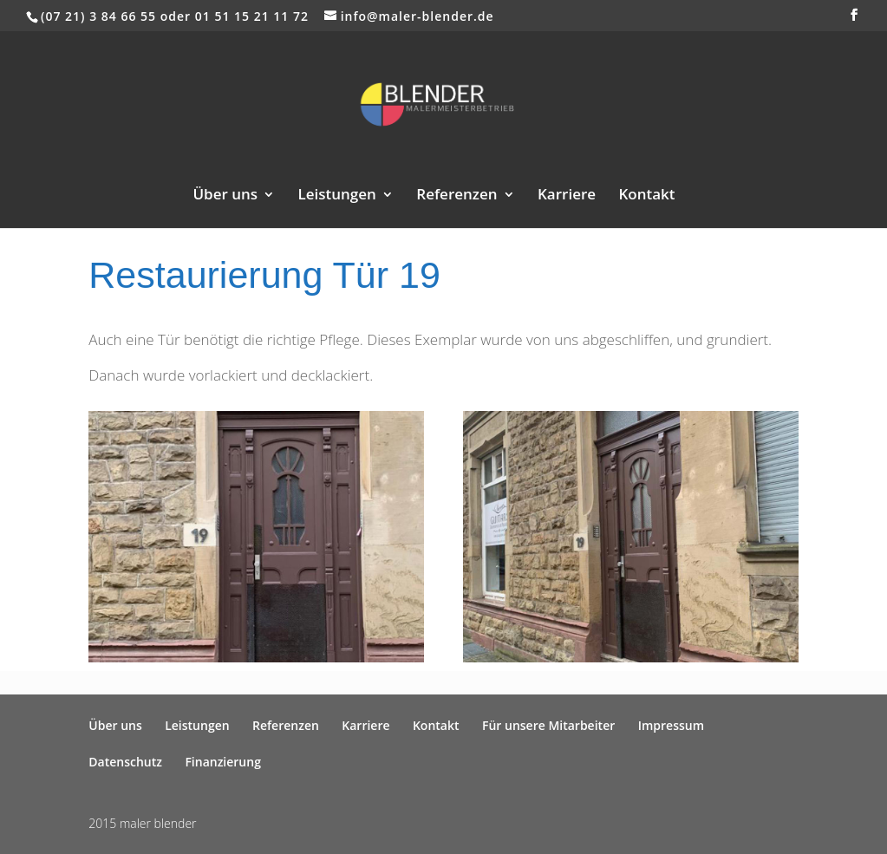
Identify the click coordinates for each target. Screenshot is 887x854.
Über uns (225, 196)
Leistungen (337, 196)
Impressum (671, 725)
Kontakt (646, 196)
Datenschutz (125, 761)
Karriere (567, 196)
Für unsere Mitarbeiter (548, 725)
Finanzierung (223, 761)
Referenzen (456, 196)
